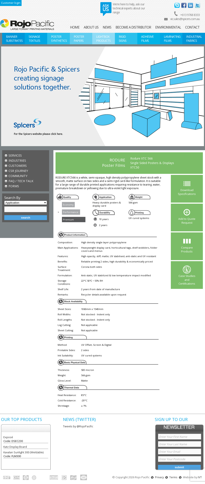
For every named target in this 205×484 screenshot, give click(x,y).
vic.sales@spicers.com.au (185, 19)
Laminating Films (172, 39)
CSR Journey (18, 171)
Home (74, 27)
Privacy (159, 477)
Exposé (8, 437)
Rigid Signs (122, 39)
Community (18, 176)
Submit (179, 467)
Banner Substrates (14, 39)
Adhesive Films (147, 39)
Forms (14, 186)
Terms (173, 477)
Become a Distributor (133, 27)
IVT (200, 477)
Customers (18, 166)
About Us (91, 27)
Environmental (168, 27)
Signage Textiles (34, 39)
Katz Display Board (15, 447)
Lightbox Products (103, 39)
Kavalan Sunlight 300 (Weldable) (23, 452)
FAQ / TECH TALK (21, 181)
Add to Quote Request (186, 221)
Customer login (10, 3)
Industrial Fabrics (194, 39)
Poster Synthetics (59, 39)
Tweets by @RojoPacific (78, 426)
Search (25, 217)
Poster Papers (79, 39)
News (107, 27)
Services (15, 155)
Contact (192, 27)
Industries (17, 160)
